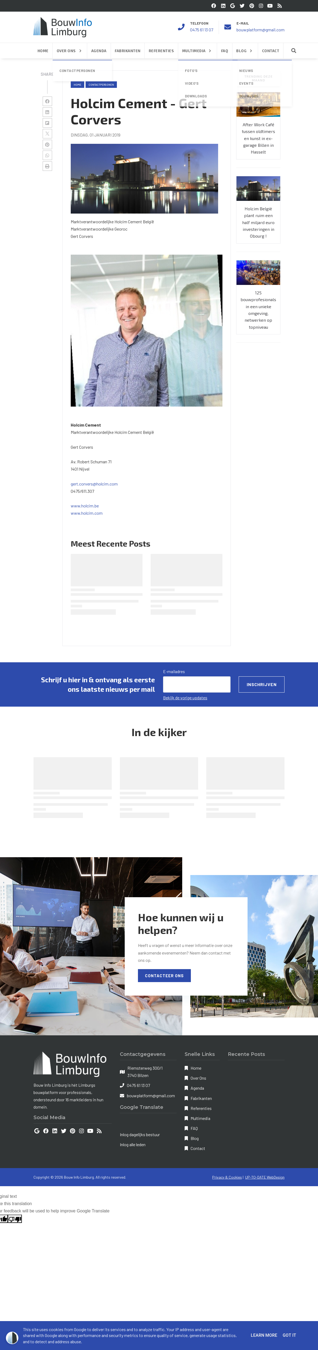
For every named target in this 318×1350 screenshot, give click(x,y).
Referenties (201, 1108)
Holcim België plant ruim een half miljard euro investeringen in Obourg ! (258, 222)
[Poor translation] (15, 1219)
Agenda (197, 1087)
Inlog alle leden (133, 1144)
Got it (289, 1335)
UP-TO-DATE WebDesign (265, 1177)
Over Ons (198, 1077)
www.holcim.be (85, 505)
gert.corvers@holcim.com (94, 483)
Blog (195, 1138)
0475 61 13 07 (201, 29)
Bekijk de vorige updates (185, 697)
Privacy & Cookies (227, 1177)
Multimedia (200, 1118)
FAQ (194, 1128)
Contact (198, 1148)
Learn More (264, 1335)
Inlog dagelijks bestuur (140, 1134)
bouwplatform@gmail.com (260, 29)
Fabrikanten (201, 1098)
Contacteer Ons (164, 975)
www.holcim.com (87, 513)
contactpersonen (101, 84)
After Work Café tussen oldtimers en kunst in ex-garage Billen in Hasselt (258, 138)
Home (77, 84)
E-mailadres (174, 671)
